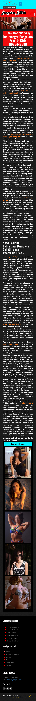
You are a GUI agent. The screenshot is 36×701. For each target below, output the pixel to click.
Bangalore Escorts (26, 403)
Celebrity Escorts (12, 638)
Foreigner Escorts (12, 635)
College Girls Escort (13, 641)
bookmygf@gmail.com (11, 4)
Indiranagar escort (11, 344)
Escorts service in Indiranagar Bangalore (18, 59)
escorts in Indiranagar (12, 324)
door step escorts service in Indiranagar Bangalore (18, 135)
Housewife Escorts (12, 630)
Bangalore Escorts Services (23, 697)
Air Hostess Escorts (13, 627)
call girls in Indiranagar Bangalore (18, 92)
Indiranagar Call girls (11, 257)
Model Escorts (11, 633)
